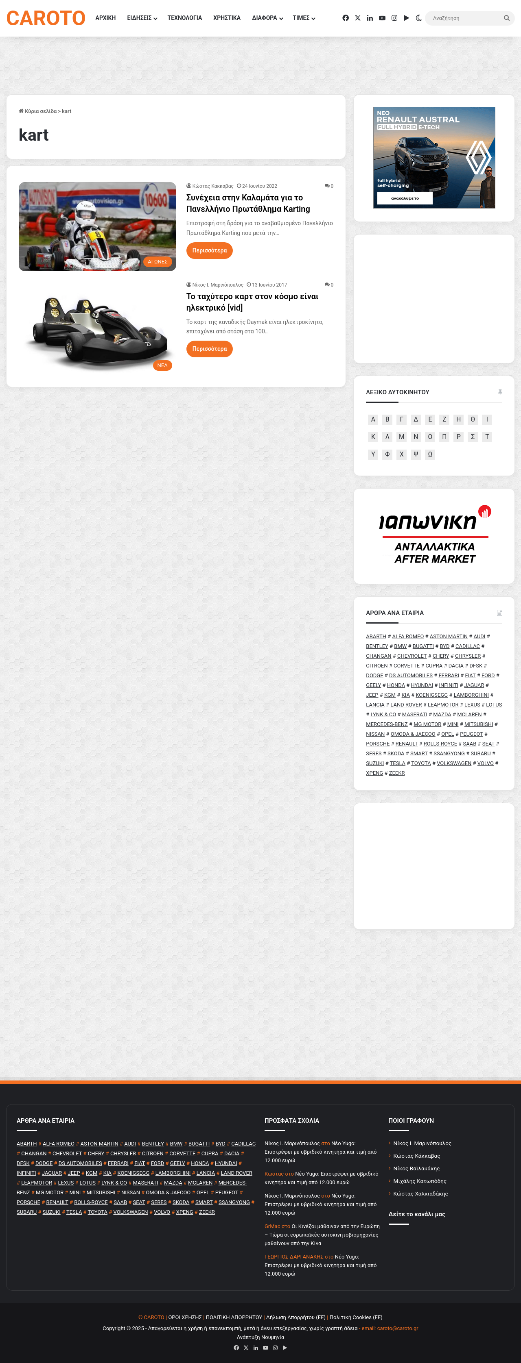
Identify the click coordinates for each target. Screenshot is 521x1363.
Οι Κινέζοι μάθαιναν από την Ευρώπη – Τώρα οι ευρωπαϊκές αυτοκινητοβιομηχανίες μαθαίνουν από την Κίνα (322, 1234)
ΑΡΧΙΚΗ (106, 18)
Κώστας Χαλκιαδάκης (421, 1193)
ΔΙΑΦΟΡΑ (264, 18)
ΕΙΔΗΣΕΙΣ (139, 18)
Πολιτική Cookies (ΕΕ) (356, 1317)
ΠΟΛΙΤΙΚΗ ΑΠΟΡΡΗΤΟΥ (234, 1317)
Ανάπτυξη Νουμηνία (261, 1337)
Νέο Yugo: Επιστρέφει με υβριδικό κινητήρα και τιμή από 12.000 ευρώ (321, 1151)
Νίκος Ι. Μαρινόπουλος (423, 1143)
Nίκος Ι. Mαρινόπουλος (218, 285)
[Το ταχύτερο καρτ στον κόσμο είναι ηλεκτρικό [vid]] (97, 328)
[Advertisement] (434, 866)
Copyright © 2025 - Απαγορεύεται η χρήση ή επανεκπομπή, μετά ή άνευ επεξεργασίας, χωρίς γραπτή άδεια (230, 1328)
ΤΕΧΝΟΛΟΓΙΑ (184, 18)
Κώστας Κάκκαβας (213, 186)
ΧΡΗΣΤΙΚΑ (227, 18)
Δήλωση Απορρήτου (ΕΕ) (296, 1317)
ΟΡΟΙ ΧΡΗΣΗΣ (185, 1317)
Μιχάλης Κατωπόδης (420, 1181)
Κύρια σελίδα (38, 111)
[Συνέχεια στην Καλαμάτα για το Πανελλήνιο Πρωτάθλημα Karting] (97, 226)
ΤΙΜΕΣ (301, 18)
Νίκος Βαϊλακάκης (417, 1168)
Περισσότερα (210, 250)
